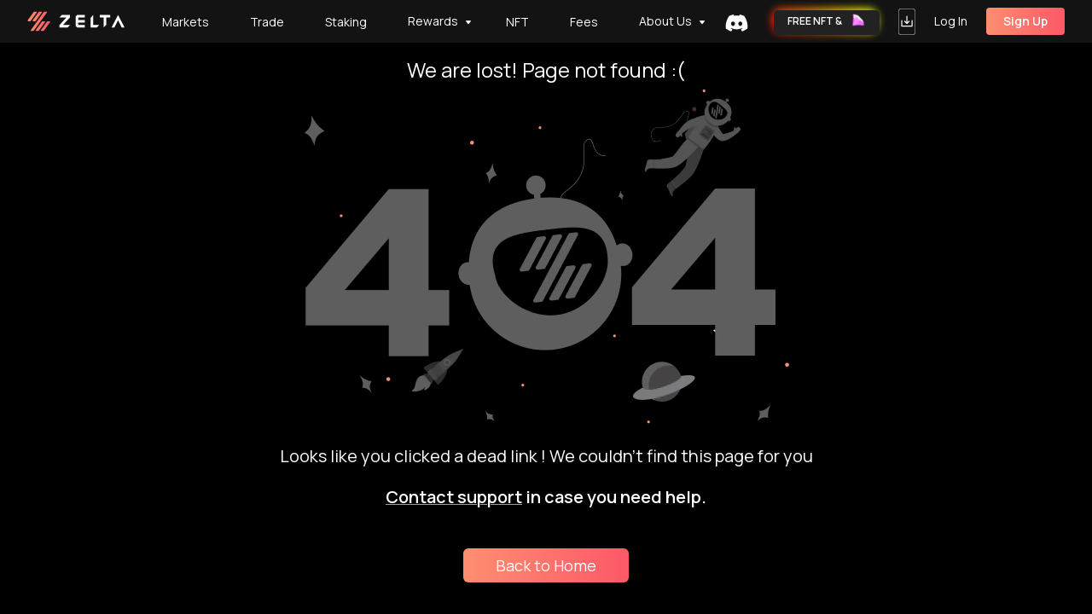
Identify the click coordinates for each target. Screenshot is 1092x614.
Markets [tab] (185, 22)
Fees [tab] (584, 22)
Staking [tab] (346, 22)
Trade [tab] (267, 22)
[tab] (517, 22)
